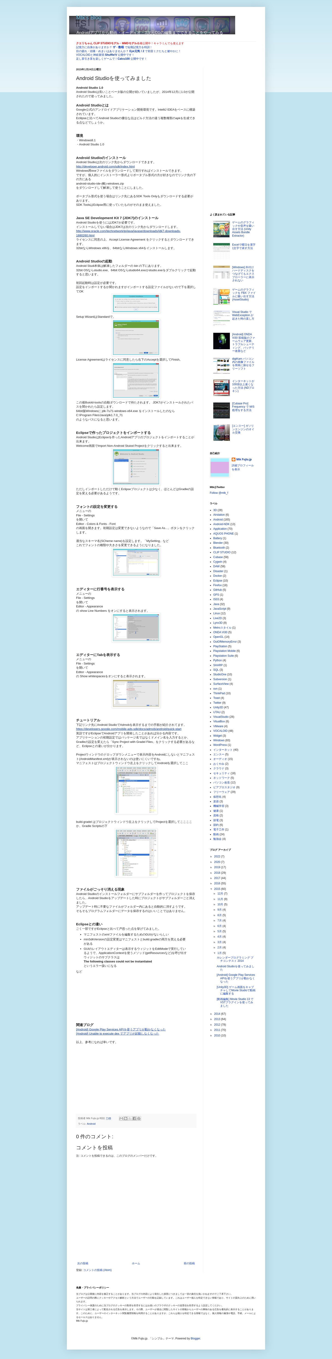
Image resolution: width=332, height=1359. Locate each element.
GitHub (217, 589)
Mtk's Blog (88, 17)
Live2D (217, 618)
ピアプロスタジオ (224, 787)
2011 (217, 1030)
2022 (217, 856)
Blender (218, 542)
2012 (217, 1024)
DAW (216, 566)
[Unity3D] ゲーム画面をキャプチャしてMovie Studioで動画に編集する (236, 990)
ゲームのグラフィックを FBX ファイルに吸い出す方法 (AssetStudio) (244, 294)
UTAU (217, 712)
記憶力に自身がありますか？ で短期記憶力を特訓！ (114, 47)
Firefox (217, 585)
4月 (219, 936)
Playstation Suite (223, 655)
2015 (217, 889)
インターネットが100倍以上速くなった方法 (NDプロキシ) (243, 386)
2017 (217, 878)
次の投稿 (82, 1263)
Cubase (218, 557)
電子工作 (218, 829)
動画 (216, 834)
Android (91, 1123)
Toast (216, 698)
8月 (219, 915)
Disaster (218, 571)
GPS (216, 594)
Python (217, 660)
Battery (217, 538)
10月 (220, 904)
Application (220, 528)
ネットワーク (221, 778)
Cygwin (217, 561)
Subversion (220, 679)
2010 (217, 1035)
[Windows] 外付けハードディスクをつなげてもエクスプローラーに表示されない (243, 274)
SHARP (218, 665)
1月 (219, 953)
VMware (218, 726)
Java (216, 604)
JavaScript (219, 608)
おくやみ (218, 763)
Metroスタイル (222, 627)
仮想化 (217, 796)
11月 (220, 899)
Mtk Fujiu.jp (244, 459)
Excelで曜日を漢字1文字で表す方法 (243, 246)
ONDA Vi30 (220, 632)
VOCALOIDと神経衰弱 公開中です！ (105, 54)
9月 (219, 909)
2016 (217, 883)
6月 (219, 926)
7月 (219, 920)
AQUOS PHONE (223, 533)
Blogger (195, 1338)
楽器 (216, 801)
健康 (216, 810)
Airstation (219, 514)
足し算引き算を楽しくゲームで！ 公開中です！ (111, 58)
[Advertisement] (110, 1073)
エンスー (218, 754)
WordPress (220, 745)
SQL (216, 669)
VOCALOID (220, 730)
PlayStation (220, 646)
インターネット (223, 749)
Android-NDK (221, 524)
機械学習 (218, 806)
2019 (217, 867)
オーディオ (220, 759)
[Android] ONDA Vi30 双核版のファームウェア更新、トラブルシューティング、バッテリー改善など (243, 343)
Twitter (217, 702)
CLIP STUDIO (222, 552)
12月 (220, 893)
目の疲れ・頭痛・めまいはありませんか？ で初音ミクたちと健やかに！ (128, 51)
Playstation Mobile (224, 651)
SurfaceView (221, 683)
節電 (216, 820)
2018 (217, 872)
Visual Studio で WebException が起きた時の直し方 (243, 315)
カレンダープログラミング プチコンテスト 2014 (235, 959)
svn (215, 688)
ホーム (136, 1263)
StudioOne (219, 674)
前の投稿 (189, 1263)
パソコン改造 (221, 782)
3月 (219, 942)
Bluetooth (219, 547)
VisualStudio (221, 716)
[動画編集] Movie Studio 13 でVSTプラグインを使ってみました (235, 1002)
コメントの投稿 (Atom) (97, 1270)
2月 (219, 947)
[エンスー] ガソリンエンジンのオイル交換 (243, 429)
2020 (217, 862)
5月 (219, 931)
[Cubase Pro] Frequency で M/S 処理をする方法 (243, 407)
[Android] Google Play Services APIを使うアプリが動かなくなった (236, 978)
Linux (216, 613)
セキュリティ (221, 773)
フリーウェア (221, 792)
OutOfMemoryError (225, 641)
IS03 (216, 599)
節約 (216, 825)
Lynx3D (217, 622)
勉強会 (217, 839)
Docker (217, 575)
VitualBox (219, 721)
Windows (219, 740)
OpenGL (218, 636)
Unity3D (218, 707)
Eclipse (217, 580)
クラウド (218, 768)
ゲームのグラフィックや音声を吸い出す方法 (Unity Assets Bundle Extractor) (243, 229)
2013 (217, 1019)
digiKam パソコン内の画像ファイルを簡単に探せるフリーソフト (243, 363)
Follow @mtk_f (219, 492)
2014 (217, 1013)
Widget (217, 735)
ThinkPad (219, 693)
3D (215, 510)
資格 (216, 815)
